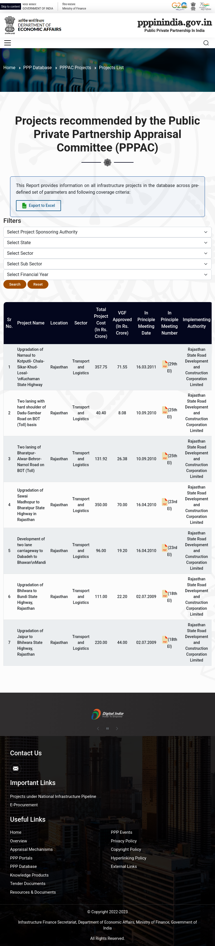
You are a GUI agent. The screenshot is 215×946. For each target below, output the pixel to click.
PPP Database (23, 866)
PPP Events (121, 832)
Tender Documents (27, 883)
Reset (38, 284)
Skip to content (10, 6)
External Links (124, 866)
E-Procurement (24, 804)
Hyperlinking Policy (128, 858)
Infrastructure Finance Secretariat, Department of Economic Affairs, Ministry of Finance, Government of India (107, 925)
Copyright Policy (126, 849)
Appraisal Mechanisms (31, 849)
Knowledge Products (29, 875)
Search (14, 284)
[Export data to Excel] (38, 205)
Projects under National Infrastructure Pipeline (53, 796)
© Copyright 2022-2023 (107, 912)
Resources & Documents (33, 892)
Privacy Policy (124, 841)
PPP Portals (21, 858)
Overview (18, 841)
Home (9, 67)
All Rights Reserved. (107, 938)
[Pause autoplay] (107, 728)
